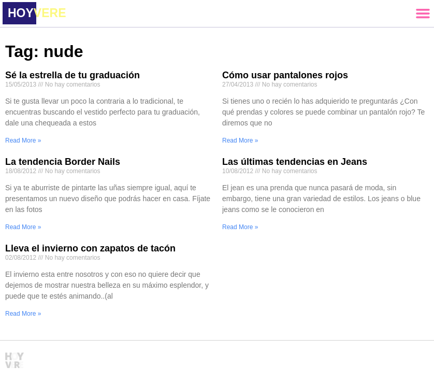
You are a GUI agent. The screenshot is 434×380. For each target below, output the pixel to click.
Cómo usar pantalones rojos (285, 75)
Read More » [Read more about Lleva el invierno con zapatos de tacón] (23, 313)
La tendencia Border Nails (62, 162)
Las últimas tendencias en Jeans (294, 162)
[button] (422, 13)
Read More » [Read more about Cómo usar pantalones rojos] (240, 140)
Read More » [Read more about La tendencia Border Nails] (23, 227)
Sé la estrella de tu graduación (72, 75)
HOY (37, 13)
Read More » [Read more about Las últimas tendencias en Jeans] (240, 227)
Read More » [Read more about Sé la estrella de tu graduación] (23, 140)
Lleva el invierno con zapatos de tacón (90, 248)
